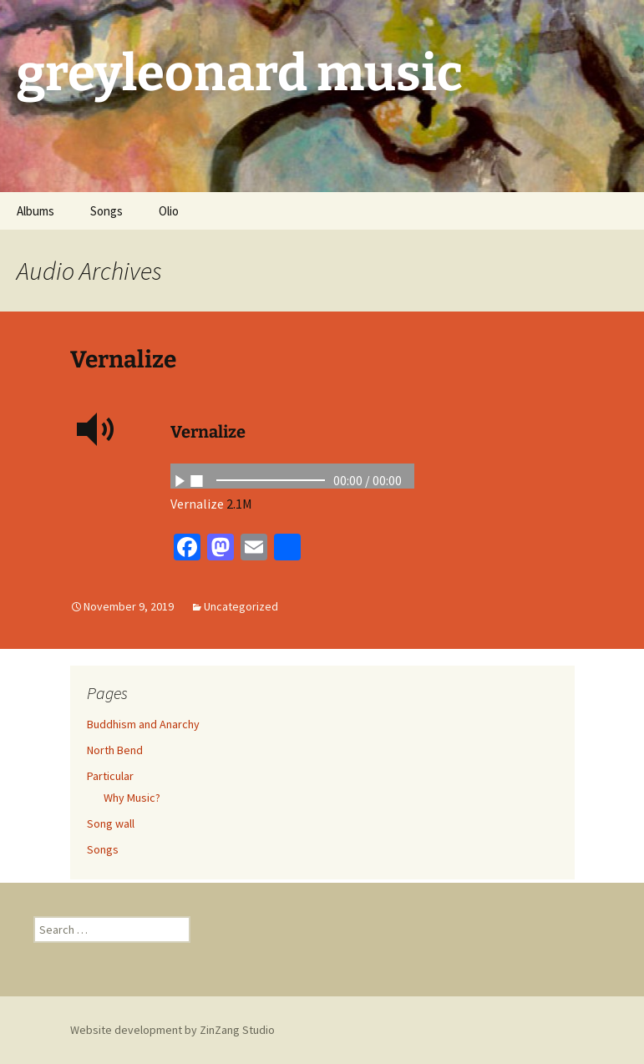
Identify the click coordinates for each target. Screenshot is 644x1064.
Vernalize (123, 359)
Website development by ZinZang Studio (172, 1029)
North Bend (115, 749)
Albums (35, 211)
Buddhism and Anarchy (143, 724)
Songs (106, 211)
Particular (110, 775)
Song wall (110, 823)
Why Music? (132, 797)
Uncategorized (241, 606)
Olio (169, 211)
